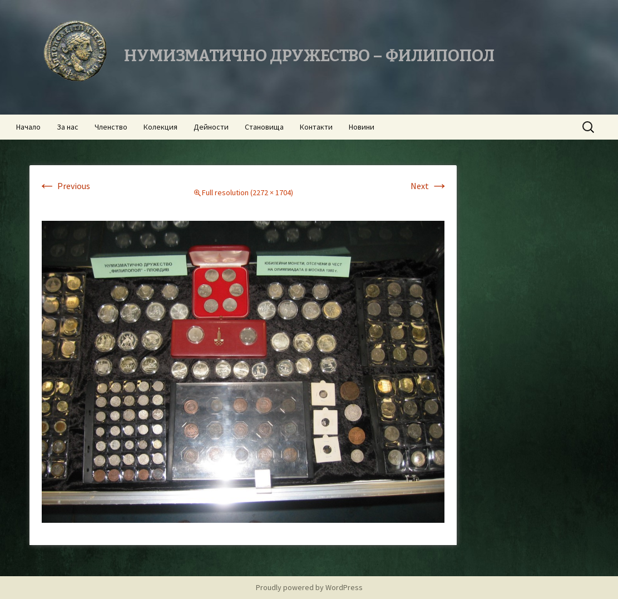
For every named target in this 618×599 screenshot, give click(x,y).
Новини (361, 127)
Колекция (160, 127)
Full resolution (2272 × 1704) (247, 192)
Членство (111, 127)
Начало (28, 127)
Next (429, 185)
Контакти (316, 127)
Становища (264, 127)
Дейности (211, 127)
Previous (64, 185)
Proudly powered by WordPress (309, 587)
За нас (67, 127)
